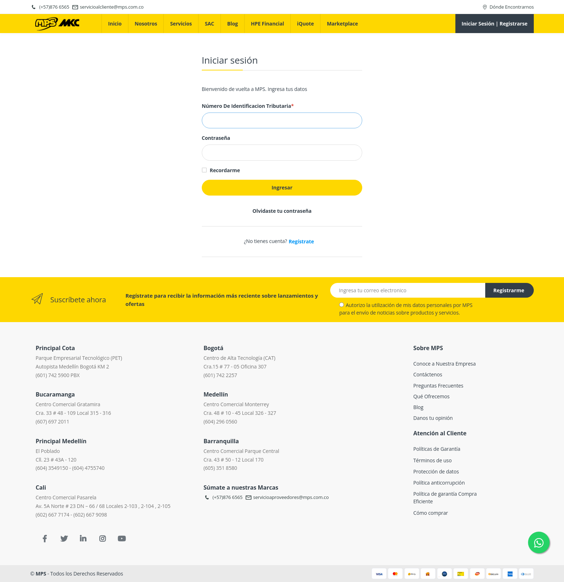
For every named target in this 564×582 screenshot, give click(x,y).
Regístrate (301, 241)
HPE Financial (267, 23)
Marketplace (342, 23)
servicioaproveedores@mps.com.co (287, 497)
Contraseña (216, 137)
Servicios (181, 23)
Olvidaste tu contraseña (282, 210)
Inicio (115, 23)
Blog (232, 23)
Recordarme (225, 170)
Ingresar (282, 187)
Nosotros (146, 23)
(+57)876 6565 (223, 497)
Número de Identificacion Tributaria (248, 105)
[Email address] (408, 290)
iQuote (305, 23)
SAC (209, 23)
